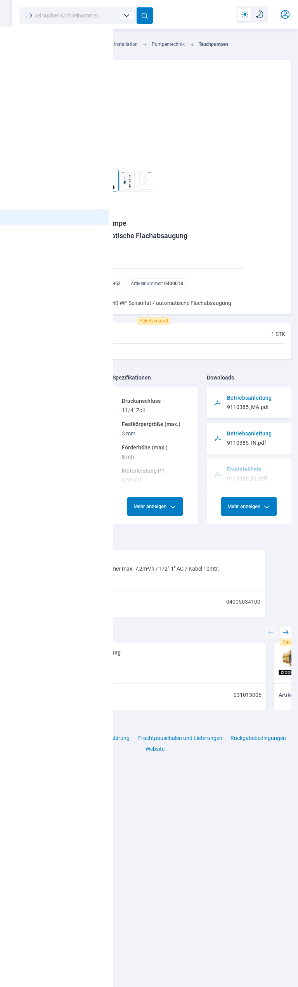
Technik (48, 46)
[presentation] (268, 863)
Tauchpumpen (235, 46)
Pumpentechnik (190, 46)
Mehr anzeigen (164, 426)
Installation (148, 46)
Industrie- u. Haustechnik (96, 46)
